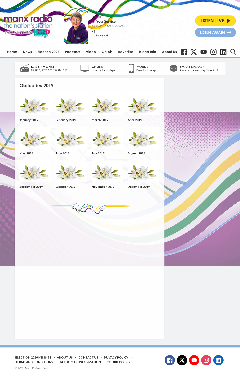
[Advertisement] (91, 273)
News (27, 52)
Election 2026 (48, 52)
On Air (107, 52)
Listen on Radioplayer (104, 70)
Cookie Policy (118, 362)
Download (102, 35)
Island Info (147, 52)
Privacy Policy (116, 357)
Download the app (146, 70)
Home (12, 52)
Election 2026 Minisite (33, 357)
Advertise (125, 52)
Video (91, 52)
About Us (169, 52)
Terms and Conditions (34, 362)
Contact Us (88, 357)
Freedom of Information (80, 362)
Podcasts (72, 52)
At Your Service (104, 21)
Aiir (46, 368)
